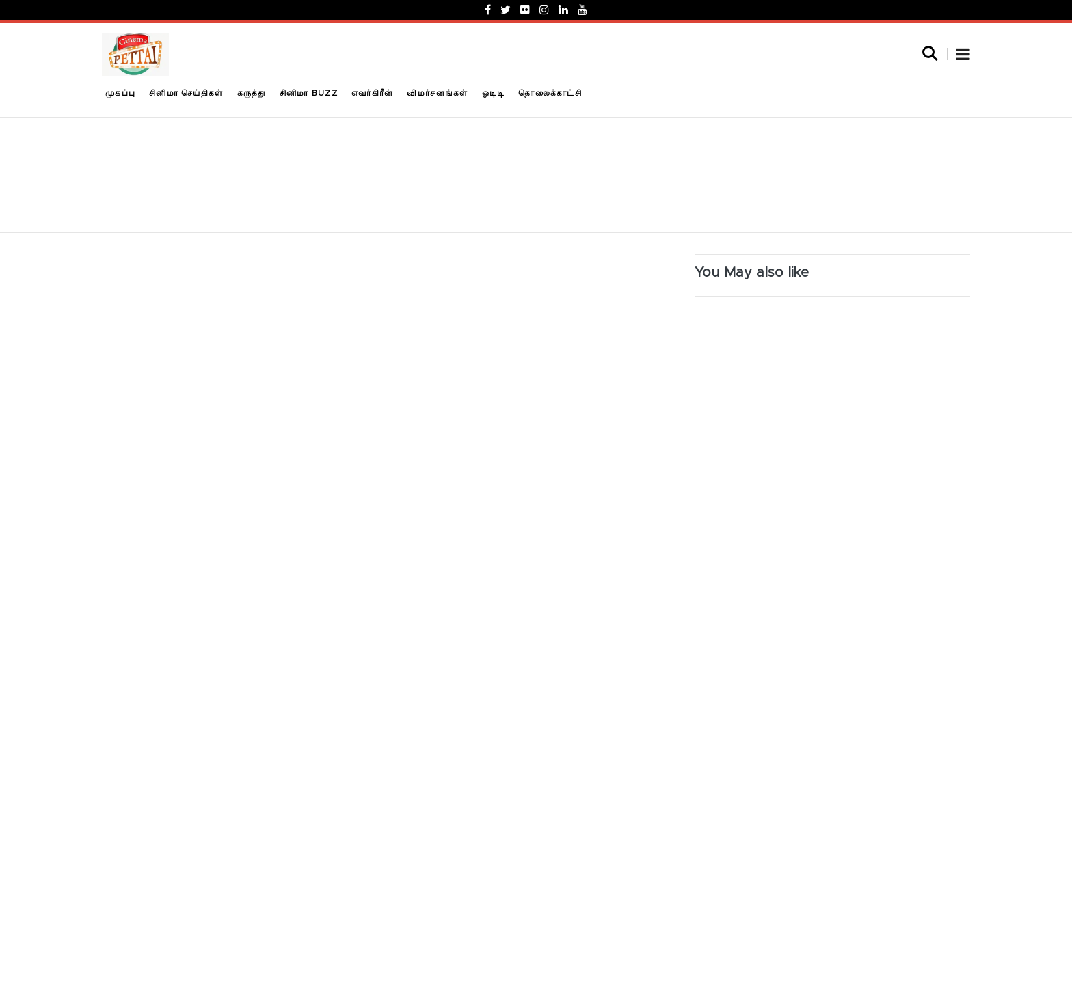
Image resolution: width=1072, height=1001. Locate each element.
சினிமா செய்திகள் (186, 93)
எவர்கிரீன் (372, 93)
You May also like (752, 272)
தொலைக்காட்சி (550, 93)
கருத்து (251, 93)
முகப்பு (120, 93)
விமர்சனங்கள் (437, 93)
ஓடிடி (493, 93)
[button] (963, 56)
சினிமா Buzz (309, 93)
